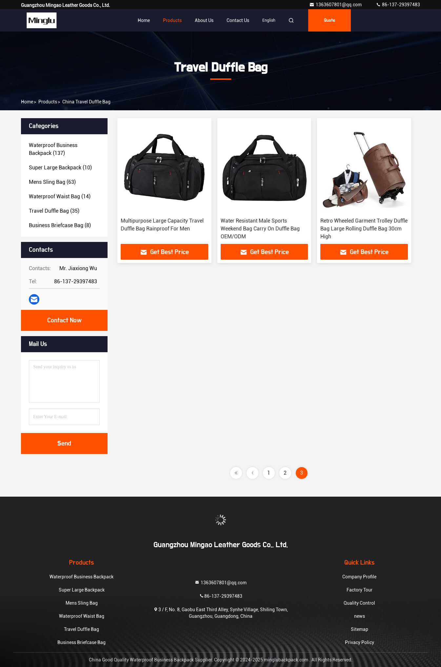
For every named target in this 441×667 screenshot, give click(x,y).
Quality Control (359, 603)
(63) (52, 182)
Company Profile (359, 576)
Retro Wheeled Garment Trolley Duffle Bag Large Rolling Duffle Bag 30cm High (364, 229)
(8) (60, 225)
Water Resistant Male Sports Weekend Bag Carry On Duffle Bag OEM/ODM (260, 229)
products (47, 101)
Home (144, 20)
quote (329, 20)
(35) (54, 211)
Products (172, 20)
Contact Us (238, 20)
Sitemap (359, 629)
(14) (59, 196)
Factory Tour (359, 589)
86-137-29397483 (398, 4)
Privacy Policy (359, 642)
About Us (204, 20)
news (359, 616)
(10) (60, 167)
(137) (53, 149)
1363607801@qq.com (336, 4)
